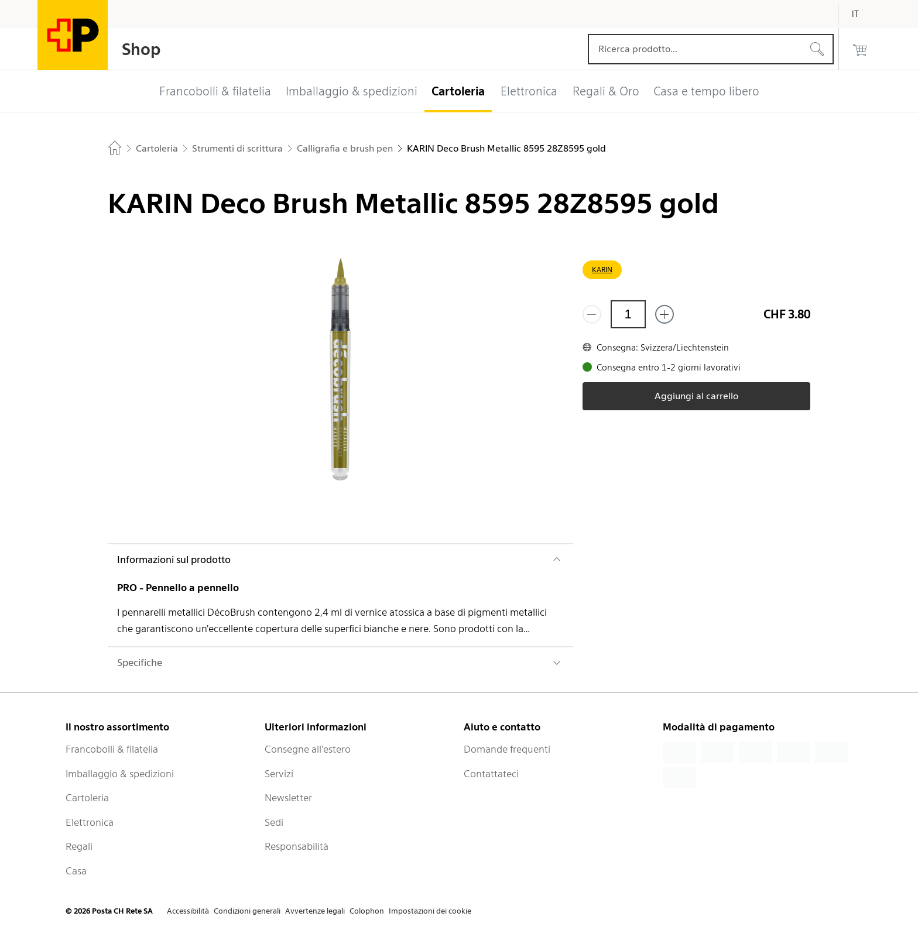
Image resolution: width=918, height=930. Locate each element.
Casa (76, 871)
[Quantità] (628, 314)
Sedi (274, 822)
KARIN (602, 269)
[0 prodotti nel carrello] (860, 49)
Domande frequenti (507, 749)
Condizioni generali (247, 911)
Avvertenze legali (315, 911)
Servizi (279, 774)
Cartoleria (87, 798)
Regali (79, 846)
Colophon (367, 911)
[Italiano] (864, 14)
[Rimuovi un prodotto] (592, 314)
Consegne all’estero (308, 749)
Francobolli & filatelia (112, 749)
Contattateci (491, 774)
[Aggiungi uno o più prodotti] (664, 314)
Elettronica (90, 822)
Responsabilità (296, 846)
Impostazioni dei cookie (430, 911)
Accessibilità (188, 911)
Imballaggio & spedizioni (120, 774)
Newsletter (288, 798)
